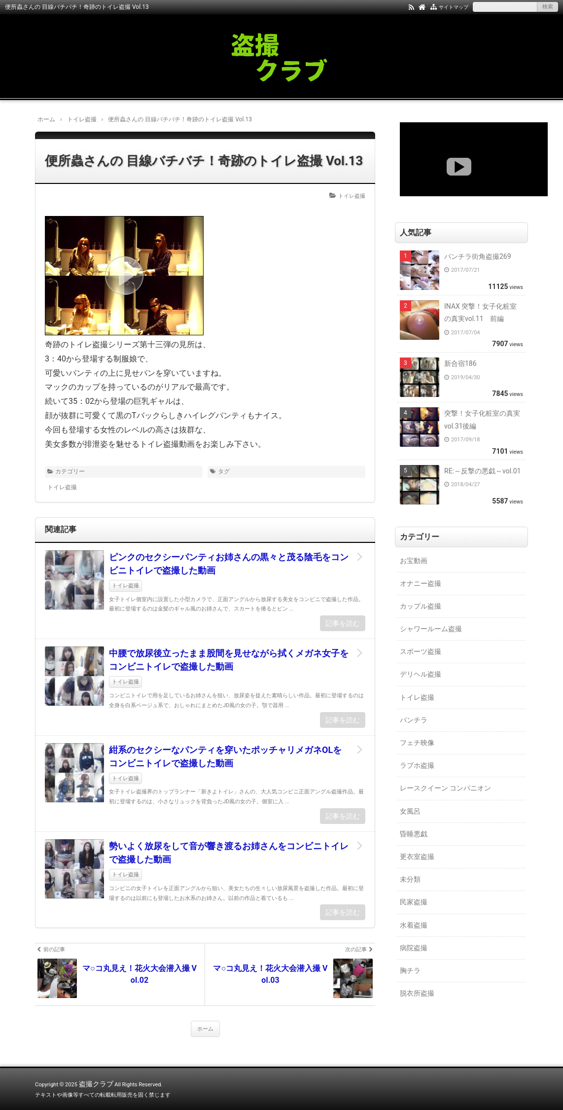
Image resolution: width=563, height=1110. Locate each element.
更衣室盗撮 (417, 856)
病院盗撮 (413, 948)
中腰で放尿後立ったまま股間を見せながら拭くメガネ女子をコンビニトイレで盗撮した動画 (229, 660)
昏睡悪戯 (413, 834)
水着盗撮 (413, 925)
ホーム (205, 1029)
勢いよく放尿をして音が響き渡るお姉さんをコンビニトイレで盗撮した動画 (229, 852)
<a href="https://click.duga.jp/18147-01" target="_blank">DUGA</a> (474, 159)
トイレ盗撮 (351, 196)
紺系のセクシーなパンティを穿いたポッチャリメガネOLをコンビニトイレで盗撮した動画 (225, 756)
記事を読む (342, 623)
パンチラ (413, 720)
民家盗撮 (413, 902)
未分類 (410, 879)
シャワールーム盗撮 (431, 629)
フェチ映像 (417, 743)
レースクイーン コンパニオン (445, 788)
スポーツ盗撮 (420, 651)
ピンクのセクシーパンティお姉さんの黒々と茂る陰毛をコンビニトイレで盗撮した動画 (229, 563)
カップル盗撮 (420, 606)
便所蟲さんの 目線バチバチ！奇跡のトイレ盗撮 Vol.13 (204, 160)
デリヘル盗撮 (420, 674)
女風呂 (410, 811)
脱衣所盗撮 (417, 993)
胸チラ (410, 970)
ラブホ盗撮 (417, 765)
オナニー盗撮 (420, 583)
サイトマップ (453, 7)
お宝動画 (413, 561)
